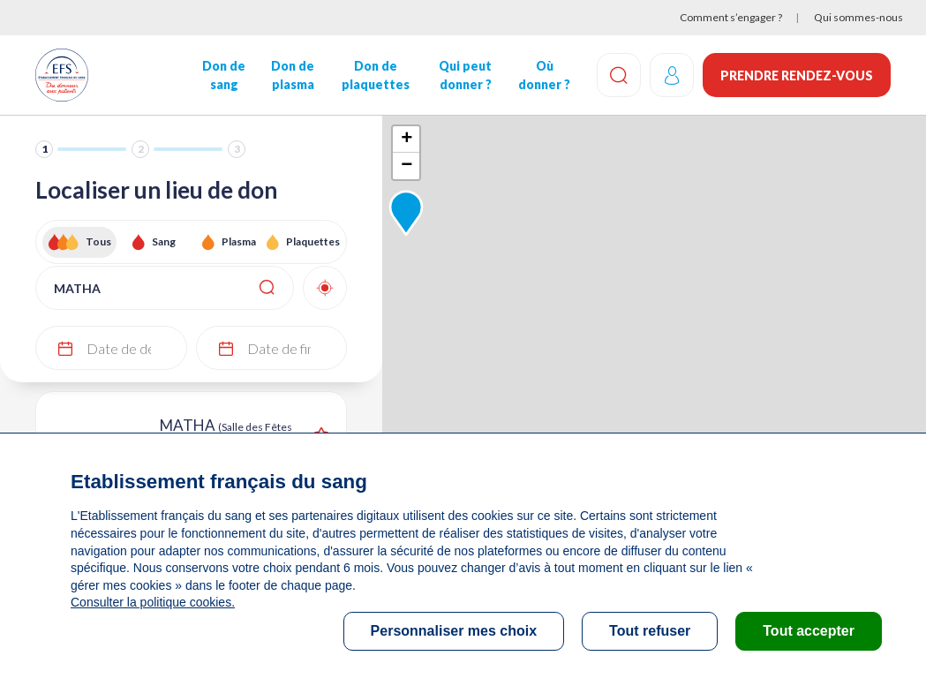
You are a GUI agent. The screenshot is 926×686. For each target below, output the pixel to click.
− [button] (406, 166)
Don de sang (223, 75)
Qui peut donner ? (465, 75)
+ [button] (406, 139)
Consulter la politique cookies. (153, 602)
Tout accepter (808, 630)
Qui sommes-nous (858, 17)
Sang (164, 241)
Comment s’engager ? (731, 17)
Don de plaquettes (376, 75)
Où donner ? (544, 75)
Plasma (239, 241)
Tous (98, 241)
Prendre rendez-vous (796, 75)
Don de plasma (292, 75)
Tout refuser (649, 630)
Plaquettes (313, 241)
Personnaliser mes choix (454, 630)
